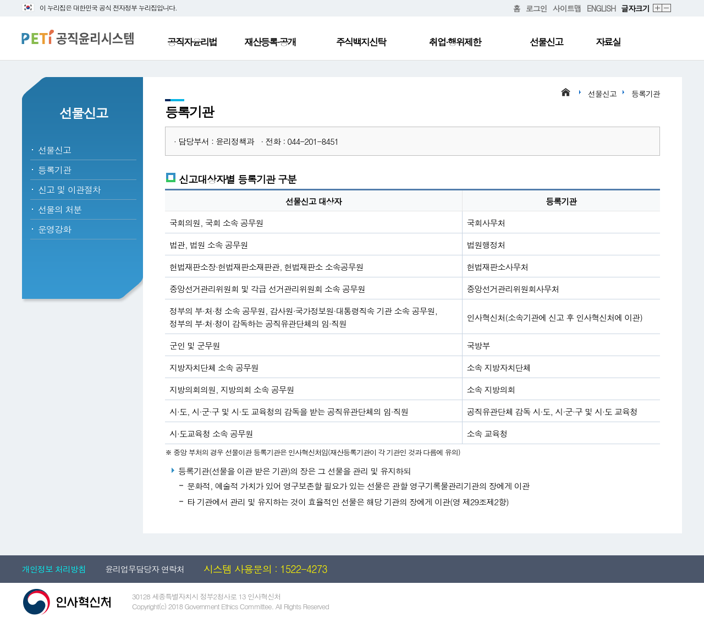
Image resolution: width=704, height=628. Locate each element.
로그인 (536, 8)
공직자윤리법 (192, 41)
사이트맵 (567, 8)
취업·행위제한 (455, 41)
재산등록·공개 (270, 41)
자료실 (608, 41)
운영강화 (54, 229)
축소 (667, 8)
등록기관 (54, 169)
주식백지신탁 (361, 41)
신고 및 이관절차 (69, 189)
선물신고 (546, 41)
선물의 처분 (59, 209)
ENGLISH (601, 8)
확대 (658, 8)
